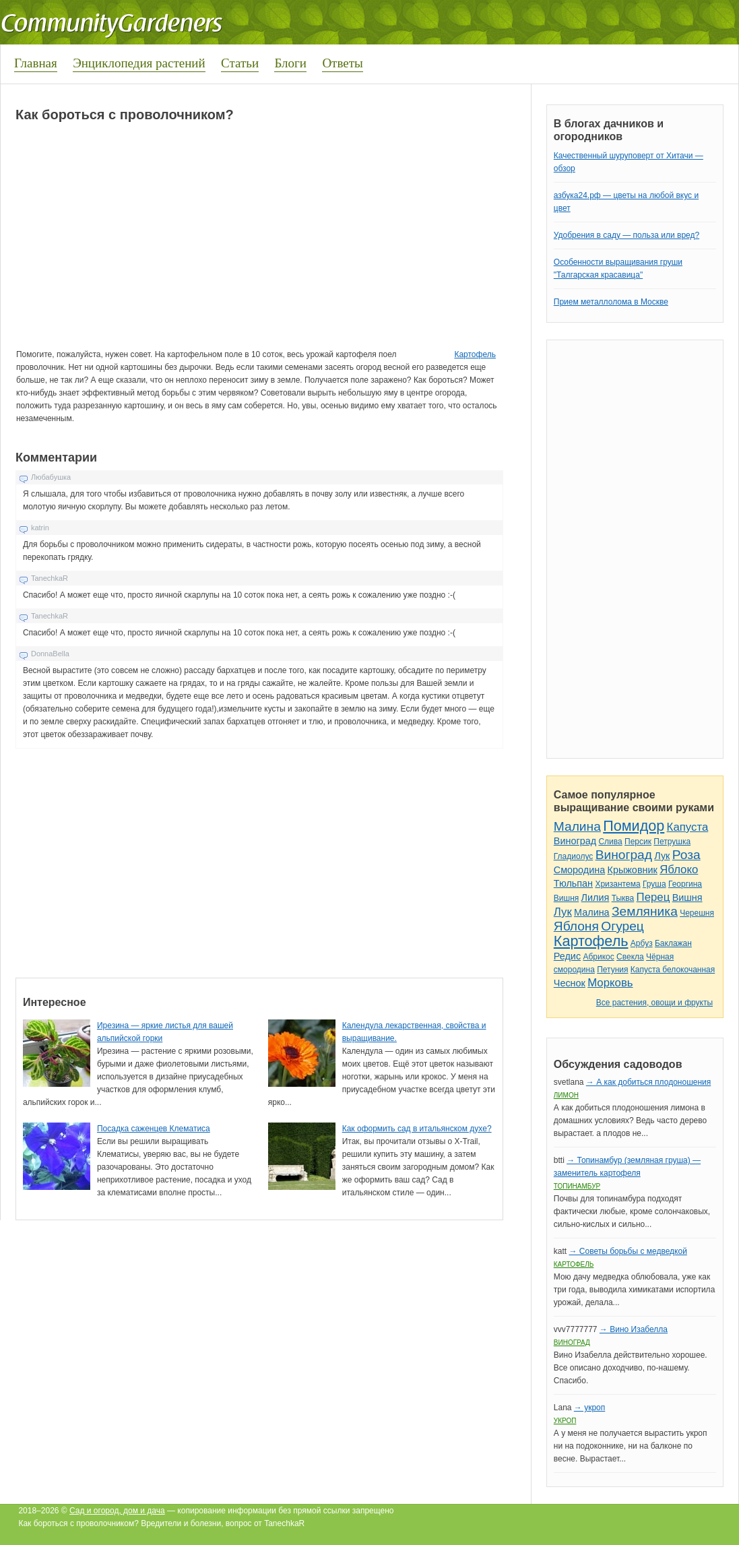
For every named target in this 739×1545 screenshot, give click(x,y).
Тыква (623, 898)
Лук (662, 855)
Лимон (566, 1095)
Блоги (290, 63)
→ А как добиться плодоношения (648, 1082)
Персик (637, 841)
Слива (610, 841)
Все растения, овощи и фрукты (654, 1002)
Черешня (697, 913)
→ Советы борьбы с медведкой (627, 1251)
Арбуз (642, 943)
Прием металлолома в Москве (611, 302)
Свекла (630, 956)
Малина (577, 826)
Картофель (475, 354)
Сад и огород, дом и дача (117, 1510)
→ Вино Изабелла (634, 1329)
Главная (35, 63)
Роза (686, 855)
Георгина (685, 884)
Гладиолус (573, 856)
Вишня (566, 898)
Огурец (622, 926)
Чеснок (569, 983)
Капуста (688, 827)
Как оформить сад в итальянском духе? (417, 1128)
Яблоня (576, 926)
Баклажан (673, 943)
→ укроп (589, 1407)
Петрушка (671, 841)
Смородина (579, 869)
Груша (654, 884)
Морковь (610, 982)
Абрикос (598, 956)
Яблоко (679, 869)
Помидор (633, 825)
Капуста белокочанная (673, 969)
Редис (567, 956)
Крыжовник (632, 869)
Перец (653, 897)
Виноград (575, 840)
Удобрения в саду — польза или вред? (626, 235)
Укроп (565, 1420)
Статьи (240, 63)
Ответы (342, 63)
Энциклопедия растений (139, 63)
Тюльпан (573, 883)
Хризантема (617, 884)
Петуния (612, 969)
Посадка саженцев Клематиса (153, 1128)
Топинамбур (577, 1186)
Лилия (595, 897)
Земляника (645, 911)
